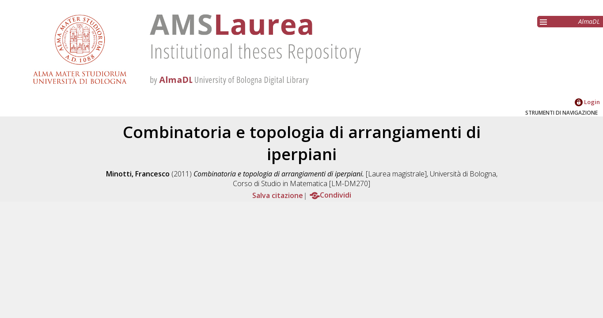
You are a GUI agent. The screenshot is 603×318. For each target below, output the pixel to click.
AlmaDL (589, 21)
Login (587, 102)
